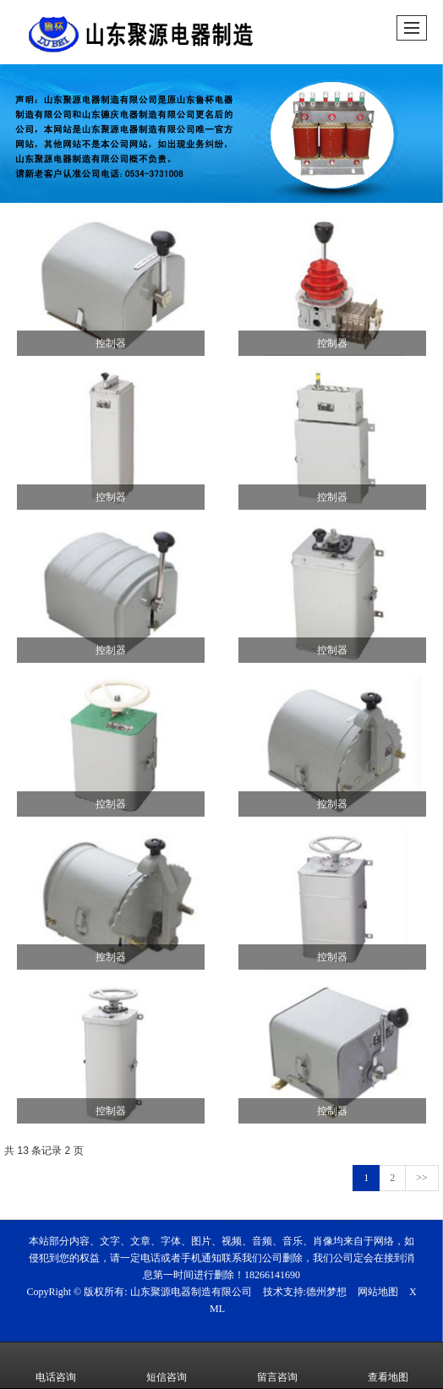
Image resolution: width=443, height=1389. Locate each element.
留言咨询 (277, 1365)
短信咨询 (166, 1365)
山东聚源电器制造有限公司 (191, 1292)
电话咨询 (56, 1365)
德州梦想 (326, 1292)
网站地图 (378, 1292)
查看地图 (388, 1365)
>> (422, 1178)
